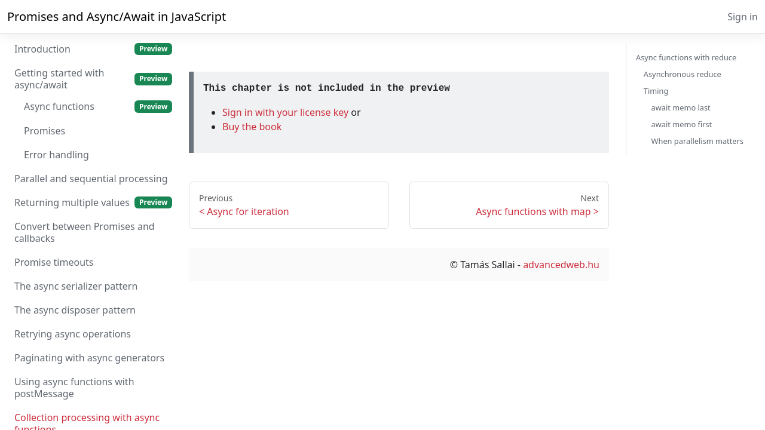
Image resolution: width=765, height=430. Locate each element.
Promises (44, 130)
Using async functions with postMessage (74, 387)
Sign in (742, 16)
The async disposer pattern (75, 310)
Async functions (98, 106)
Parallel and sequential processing (91, 178)
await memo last (681, 107)
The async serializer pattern (75, 286)
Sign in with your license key (286, 112)
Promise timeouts (53, 262)
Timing (656, 91)
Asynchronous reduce (682, 74)
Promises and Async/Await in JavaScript (116, 16)
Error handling (56, 154)
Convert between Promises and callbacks (84, 232)
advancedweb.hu (561, 264)
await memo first (681, 124)
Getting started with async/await (93, 78)
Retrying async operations (72, 333)
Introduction (93, 49)
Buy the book (251, 126)
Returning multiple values (93, 202)
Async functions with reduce (686, 57)
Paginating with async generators (89, 357)
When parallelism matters (697, 141)
